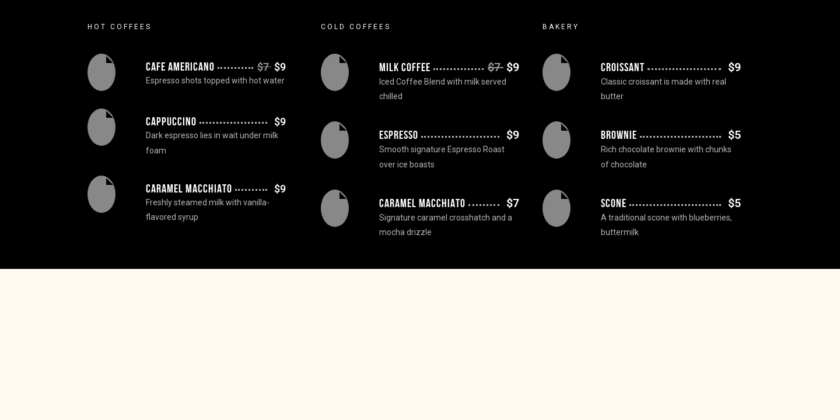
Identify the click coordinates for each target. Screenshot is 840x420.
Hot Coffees (120, 27)
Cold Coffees (356, 27)
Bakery (560, 27)
